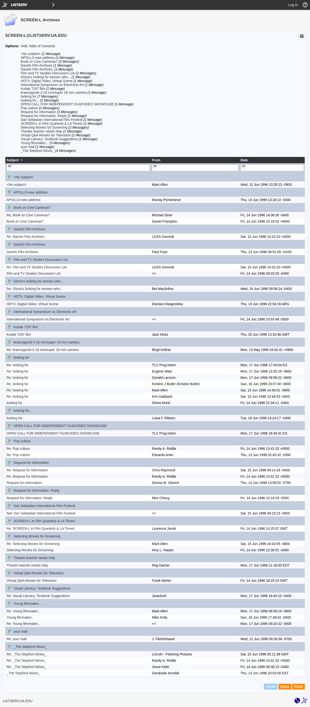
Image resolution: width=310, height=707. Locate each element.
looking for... (30, 100)
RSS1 (284, 687)
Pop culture (29, 108)
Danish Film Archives (37, 65)
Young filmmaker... (35, 143)
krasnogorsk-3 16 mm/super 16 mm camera (54, 92)
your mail (28, 147)
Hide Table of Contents (38, 46)
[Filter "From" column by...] (195, 168)
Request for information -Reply (44, 116)
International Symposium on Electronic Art (52, 85)
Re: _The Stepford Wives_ (26, 654)
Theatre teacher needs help (41, 131)
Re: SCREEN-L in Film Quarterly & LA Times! (41, 528)
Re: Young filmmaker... (23, 611)
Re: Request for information (27, 470)
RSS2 (298, 687)
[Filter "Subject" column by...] (78, 168)
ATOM (271, 687)
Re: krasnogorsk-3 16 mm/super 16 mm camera (42, 350)
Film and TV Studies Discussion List (48, 73)
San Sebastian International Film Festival (51, 120)
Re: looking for (17, 365)
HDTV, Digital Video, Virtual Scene (47, 81)
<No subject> (31, 54)
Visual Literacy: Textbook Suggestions (49, 139)
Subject (13, 160)
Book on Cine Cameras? (39, 61)
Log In (293, 5)
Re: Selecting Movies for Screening (33, 544)
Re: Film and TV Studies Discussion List (37, 267)
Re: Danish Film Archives (25, 237)
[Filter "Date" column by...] (272, 168)
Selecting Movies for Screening (44, 127)
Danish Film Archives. (37, 69)
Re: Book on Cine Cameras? (28, 215)
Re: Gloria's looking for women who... (34, 289)
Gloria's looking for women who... (46, 77)
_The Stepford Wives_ (37, 151)
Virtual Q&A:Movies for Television (46, 135)
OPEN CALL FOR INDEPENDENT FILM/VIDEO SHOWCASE (67, 104)
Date (244, 160)
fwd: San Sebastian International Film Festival (41, 513)
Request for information (38, 112)
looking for (29, 96)
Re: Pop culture (18, 449)
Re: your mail (16, 639)
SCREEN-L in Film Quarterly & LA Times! (52, 123)
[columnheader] (78, 160)
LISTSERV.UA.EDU (17, 701)
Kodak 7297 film (33, 89)
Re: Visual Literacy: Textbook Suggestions (38, 596)
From (156, 160)
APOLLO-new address (38, 58)
